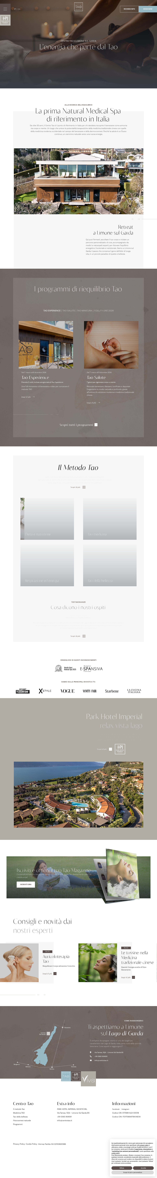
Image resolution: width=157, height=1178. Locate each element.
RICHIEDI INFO (129, 9)
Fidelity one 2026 (104, 311)
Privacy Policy (19, 1171)
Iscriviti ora (26, 902)
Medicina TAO (19, 1140)
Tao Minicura (84, 311)
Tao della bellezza (20, 1144)
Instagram (126, 1136)
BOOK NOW (147, 9)
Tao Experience (52, 311)
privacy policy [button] (144, 1145)
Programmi (17, 1151)
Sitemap (41, 1172)
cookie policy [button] (115, 1153)
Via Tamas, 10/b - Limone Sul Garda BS (108, 1079)
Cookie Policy (31, 1171)
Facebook (116, 1136)
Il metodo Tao (19, 1136)
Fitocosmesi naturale (22, 1148)
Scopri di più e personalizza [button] (132, 1172)
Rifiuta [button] (122, 1168)
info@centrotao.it (100, 1088)
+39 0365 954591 (99, 1083)
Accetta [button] (143, 1168)
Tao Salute (68, 311)
